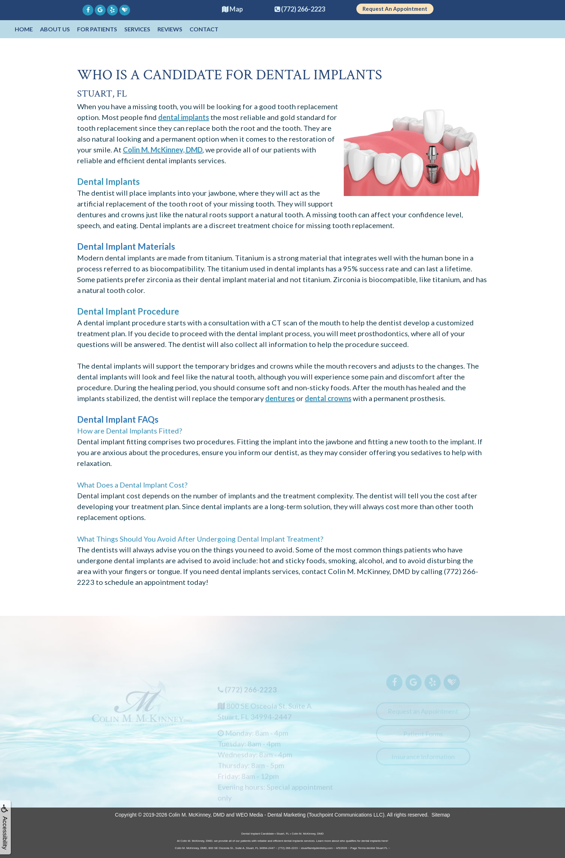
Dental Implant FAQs (118, 419)
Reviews (169, 29)
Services (137, 29)
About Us (55, 29)
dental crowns (328, 398)
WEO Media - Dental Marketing (271, 815)
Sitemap (441, 815)
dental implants (183, 117)
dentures (280, 398)
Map (232, 9)
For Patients (97, 29)
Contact (204, 29)
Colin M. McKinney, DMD (163, 149)
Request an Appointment (423, 715)
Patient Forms (423, 738)
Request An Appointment (394, 8)
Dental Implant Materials (126, 246)
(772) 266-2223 (251, 693)
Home (24, 29)
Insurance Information (423, 760)
